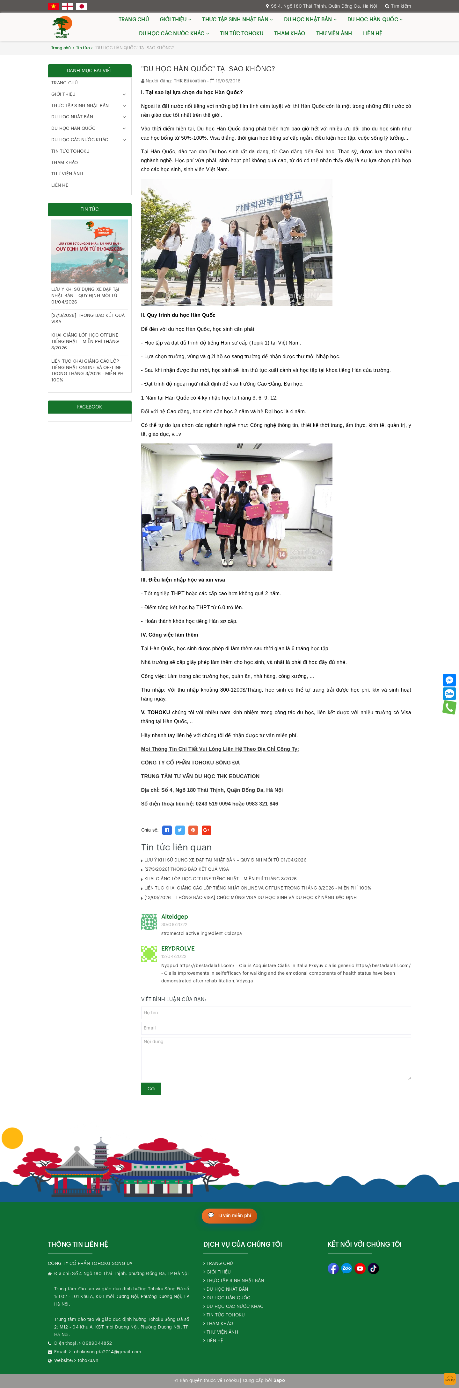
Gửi (151, 1089)
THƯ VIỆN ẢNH (334, 33)
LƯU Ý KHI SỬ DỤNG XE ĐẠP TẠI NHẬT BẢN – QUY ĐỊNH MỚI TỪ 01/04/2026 (225, 860)
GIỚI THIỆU (175, 19)
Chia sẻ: (150, 830)
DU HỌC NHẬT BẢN (310, 19)
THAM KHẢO (289, 33)
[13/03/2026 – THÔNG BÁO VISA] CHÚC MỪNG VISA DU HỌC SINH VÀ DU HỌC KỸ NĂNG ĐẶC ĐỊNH (250, 898)
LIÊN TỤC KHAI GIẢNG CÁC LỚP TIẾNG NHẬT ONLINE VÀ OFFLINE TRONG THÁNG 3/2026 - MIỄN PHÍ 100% (257, 888)
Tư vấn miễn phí (234, 1216)
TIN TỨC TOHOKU (241, 33)
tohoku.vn (88, 1360)
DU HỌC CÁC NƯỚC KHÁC (174, 33)
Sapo (279, 1380)
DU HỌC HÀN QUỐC (375, 19)
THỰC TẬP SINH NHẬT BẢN (237, 19)
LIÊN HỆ (372, 33)
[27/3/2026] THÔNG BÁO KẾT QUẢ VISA (186, 869)
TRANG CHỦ (134, 19)
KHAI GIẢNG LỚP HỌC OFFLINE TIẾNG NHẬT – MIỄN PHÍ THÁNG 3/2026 (220, 879)
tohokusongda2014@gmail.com (107, 1352)
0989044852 (97, 1343)
